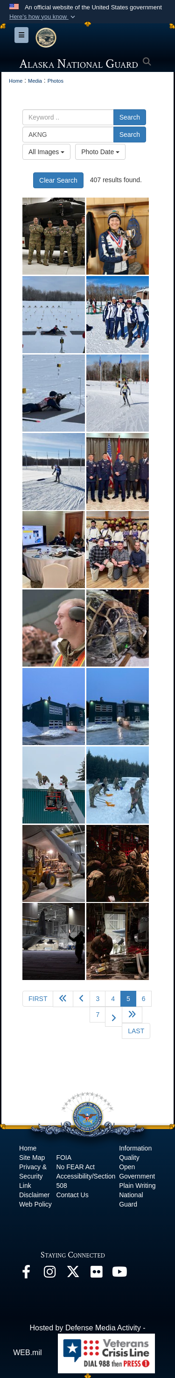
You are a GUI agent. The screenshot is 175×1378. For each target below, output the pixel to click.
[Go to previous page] (81, 999)
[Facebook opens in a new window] (26, 1274)
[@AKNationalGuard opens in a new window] (72, 1274)
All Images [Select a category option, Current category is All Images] (46, 152)
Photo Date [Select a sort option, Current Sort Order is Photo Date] (100, 152)
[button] (43, 16)
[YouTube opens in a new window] (119, 1274)
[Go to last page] (136, 1031)
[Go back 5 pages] (63, 999)
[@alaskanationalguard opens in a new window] (49, 1274)
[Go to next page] (113, 1017)
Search (129, 117)
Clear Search (58, 180)
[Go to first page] (37, 999)
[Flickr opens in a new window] (96, 1274)
